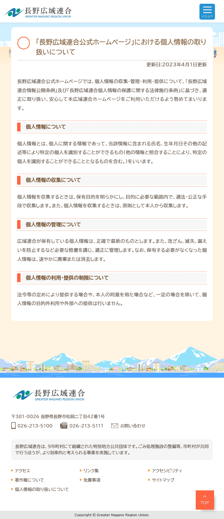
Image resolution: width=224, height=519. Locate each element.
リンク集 (91, 471)
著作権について (29, 480)
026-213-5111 (86, 426)
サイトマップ (163, 480)
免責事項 (92, 480)
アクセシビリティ (167, 471)
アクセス (22, 471)
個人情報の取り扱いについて (42, 489)
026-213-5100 (35, 426)
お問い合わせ (132, 426)
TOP (205, 502)
